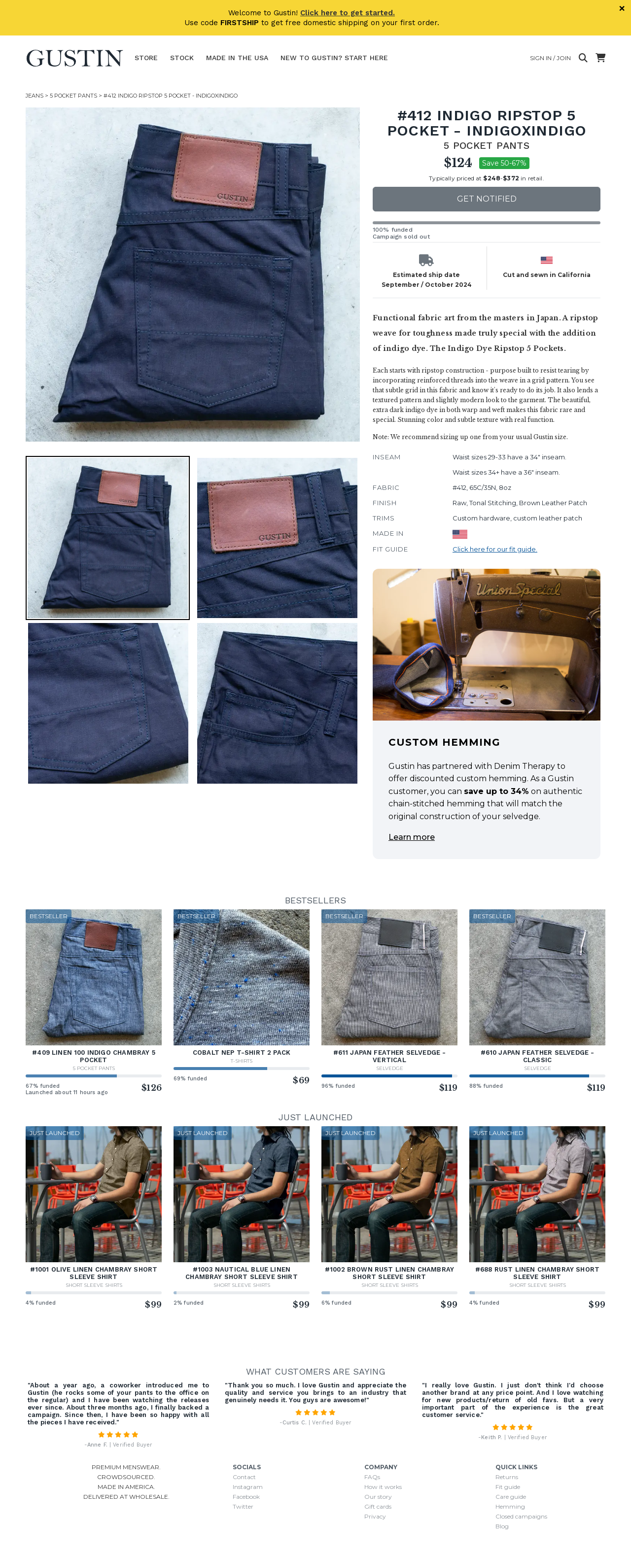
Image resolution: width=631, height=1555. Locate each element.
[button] (108, 538)
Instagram (248, 1486)
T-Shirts (241, 1061)
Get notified (487, 199)
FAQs (372, 1477)
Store (146, 58)
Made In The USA (237, 58)
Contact (244, 1477)
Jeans (34, 95)
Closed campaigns (521, 1516)
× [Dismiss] (622, 8)
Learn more (411, 837)
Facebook (246, 1496)
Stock (182, 58)
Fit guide (507, 1486)
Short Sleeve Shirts (94, 1285)
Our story (378, 1496)
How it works (383, 1486)
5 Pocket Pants (73, 95)
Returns (506, 1477)
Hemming (510, 1506)
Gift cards (377, 1506)
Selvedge (389, 1068)
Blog (502, 1526)
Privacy (375, 1516)
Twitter (243, 1506)
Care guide (510, 1496)
